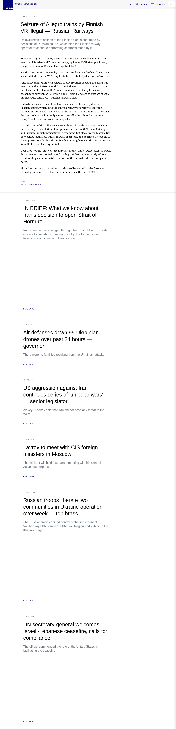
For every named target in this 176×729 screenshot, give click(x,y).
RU (131, 4)
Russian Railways (34, 185)
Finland (23, 185)
